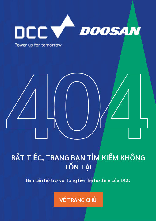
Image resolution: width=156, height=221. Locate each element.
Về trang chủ (78, 199)
